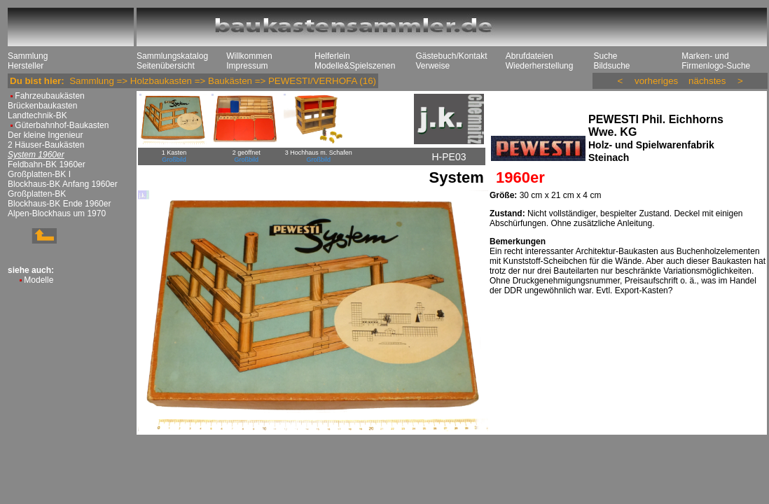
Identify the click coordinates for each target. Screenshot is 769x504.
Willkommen (249, 56)
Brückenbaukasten (42, 106)
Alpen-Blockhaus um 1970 (57, 213)
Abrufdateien (529, 56)
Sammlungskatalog (172, 56)
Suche (605, 56)
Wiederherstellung (540, 66)
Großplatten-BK (37, 194)
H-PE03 (448, 156)
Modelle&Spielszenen (354, 66)
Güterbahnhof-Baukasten (62, 125)
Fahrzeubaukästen (49, 96)
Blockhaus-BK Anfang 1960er (63, 184)
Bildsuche (611, 66)
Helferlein (332, 56)
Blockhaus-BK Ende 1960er (59, 204)
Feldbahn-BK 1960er (46, 164)
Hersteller (25, 66)
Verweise (432, 66)
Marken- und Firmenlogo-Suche (715, 61)
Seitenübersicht (166, 66)
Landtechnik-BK (37, 115)
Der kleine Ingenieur (45, 135)
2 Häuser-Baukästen (46, 145)
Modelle (38, 280)
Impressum (247, 66)
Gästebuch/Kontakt (451, 56)
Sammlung (28, 56)
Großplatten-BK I (39, 174)
